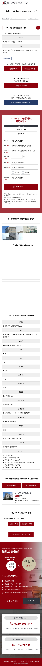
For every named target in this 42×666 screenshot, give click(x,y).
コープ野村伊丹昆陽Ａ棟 (33, 18)
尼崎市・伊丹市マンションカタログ (18, 18)
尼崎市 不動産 (5, 18)
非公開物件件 (29, 69)
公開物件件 (12, 69)
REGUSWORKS (24, 663)
